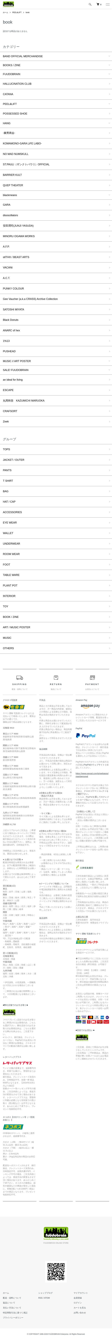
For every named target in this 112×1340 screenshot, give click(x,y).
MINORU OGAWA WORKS (19, 236)
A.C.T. (6, 278)
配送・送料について (12, 1298)
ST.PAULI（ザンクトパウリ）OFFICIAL (26, 164)
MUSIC (7, 637)
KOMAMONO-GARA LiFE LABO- (22, 143)
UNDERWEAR (11, 543)
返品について (9, 1303)
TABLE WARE (11, 575)
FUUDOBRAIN (11, 74)
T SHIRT (8, 480)
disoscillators (10, 215)
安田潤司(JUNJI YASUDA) (18, 225)
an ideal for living (13, 379)
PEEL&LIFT (16, 12)
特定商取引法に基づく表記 (15, 1312)
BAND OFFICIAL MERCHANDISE (23, 56)
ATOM (47, 1298)
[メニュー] (107, 4)
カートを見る (80, 1308)
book (27, 12)
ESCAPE (8, 390)
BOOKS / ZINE (11, 65)
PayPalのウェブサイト (94, 765)
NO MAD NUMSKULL (15, 154)
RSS (40, 1298)
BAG (5, 491)
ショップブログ (45, 1293)
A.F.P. (6, 246)
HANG (6, 123)
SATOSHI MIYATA (13, 309)
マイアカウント (81, 1293)
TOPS (6, 449)
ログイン (78, 1303)
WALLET (8, 533)
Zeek (6, 421)
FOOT (6, 564)
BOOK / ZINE (11, 617)
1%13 (6, 340)
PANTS (7, 470)
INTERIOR (9, 596)
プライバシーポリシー (13, 1317)
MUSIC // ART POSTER (17, 361)
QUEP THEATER (13, 185)
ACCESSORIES (12, 512)
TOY (5, 606)
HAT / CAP (9, 501)
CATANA (8, 94)
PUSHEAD (9, 351)
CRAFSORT (10, 411)
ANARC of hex (11, 330)
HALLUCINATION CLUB (17, 83)
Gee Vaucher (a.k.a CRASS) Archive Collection (30, 299)
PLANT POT (10, 585)
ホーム (5, 12)
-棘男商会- (9, 132)
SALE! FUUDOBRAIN (15, 370)
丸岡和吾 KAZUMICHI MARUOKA (23, 400)
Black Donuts (10, 319)
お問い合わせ (80, 1312)
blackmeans (10, 195)
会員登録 (78, 1298)
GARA (6, 204)
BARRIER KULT (12, 174)
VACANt (8, 267)
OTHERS (8, 648)
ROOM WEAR (11, 554)
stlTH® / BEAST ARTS (16, 257)
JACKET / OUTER (13, 459)
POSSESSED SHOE (15, 113)
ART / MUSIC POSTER (16, 627)
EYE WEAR (10, 522)
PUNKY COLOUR (13, 288)
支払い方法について (12, 1308)
